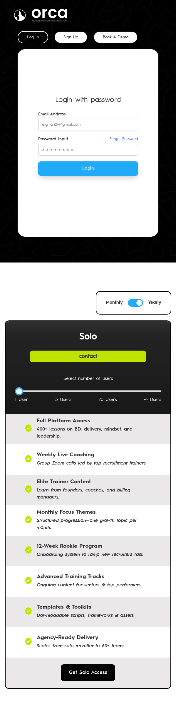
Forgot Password (124, 139)
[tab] (33, 37)
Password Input (88, 139)
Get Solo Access (88, 672)
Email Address (52, 114)
